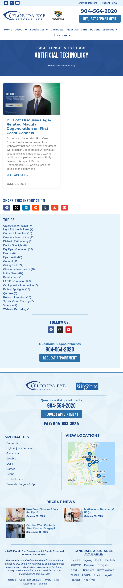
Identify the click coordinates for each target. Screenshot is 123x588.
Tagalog (87, 559)
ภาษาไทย (89, 579)
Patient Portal (109, 2)
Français (75, 579)
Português (103, 564)
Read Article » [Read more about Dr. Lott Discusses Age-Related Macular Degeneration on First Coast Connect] (17, 175)
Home (8, 29)
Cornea (10, 468)
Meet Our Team (76, 29)
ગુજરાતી (75, 569)
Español (75, 559)
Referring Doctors (87, 2)
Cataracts (57, 29)
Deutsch (110, 559)
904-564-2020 (99, 11)
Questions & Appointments (60, 344)
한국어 (97, 574)
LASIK (10, 462)
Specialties (39, 29)
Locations (62, 35)
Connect (41, 553)
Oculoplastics (14, 478)
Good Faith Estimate (30, 579)
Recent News (60, 501)
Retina (10, 473)
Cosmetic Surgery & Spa (21, 483)
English (86, 574)
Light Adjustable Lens (19, 447)
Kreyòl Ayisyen (105, 569)
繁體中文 (76, 564)
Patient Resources (103, 29)
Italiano (75, 574)
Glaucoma (12, 452)
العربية (108, 574)
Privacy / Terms (52, 579)
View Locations (83, 434)
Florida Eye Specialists (26, 550)
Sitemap (43, 582)
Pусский (89, 564)
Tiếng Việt (88, 569)
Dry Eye (11, 457)
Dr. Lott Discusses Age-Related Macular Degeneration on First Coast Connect (29, 126)
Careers (12, 579)
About (21, 29)
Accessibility (29, 582)
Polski (98, 559)
